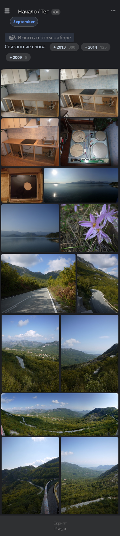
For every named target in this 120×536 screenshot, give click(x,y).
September (24, 21)
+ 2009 (18, 57)
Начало (27, 11)
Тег (45, 11)
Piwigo (60, 528)
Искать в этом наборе (44, 37)
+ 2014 (96, 47)
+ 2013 (64, 47)
